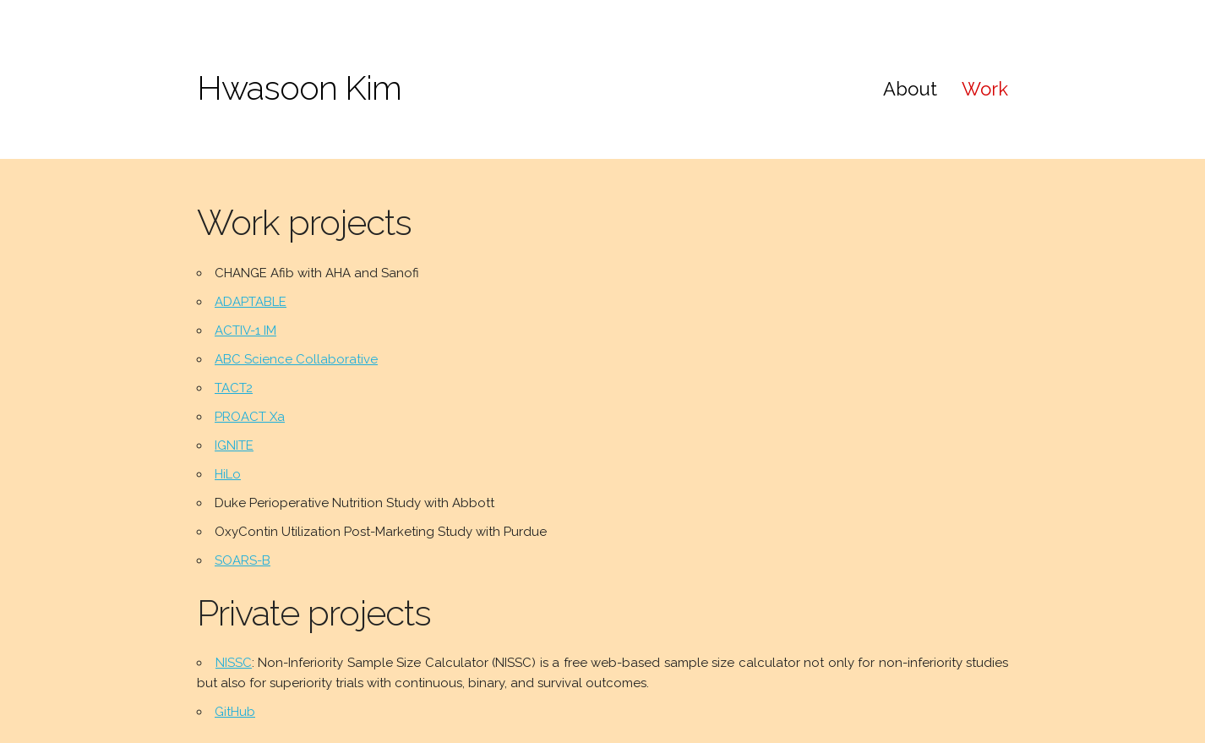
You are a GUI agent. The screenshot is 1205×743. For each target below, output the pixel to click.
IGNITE (234, 445)
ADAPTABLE (250, 301)
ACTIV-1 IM (245, 330)
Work (985, 89)
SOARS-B (242, 560)
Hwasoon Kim (299, 87)
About (910, 89)
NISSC (233, 662)
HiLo (228, 474)
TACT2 (234, 388)
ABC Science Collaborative (296, 359)
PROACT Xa (250, 416)
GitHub (235, 711)
